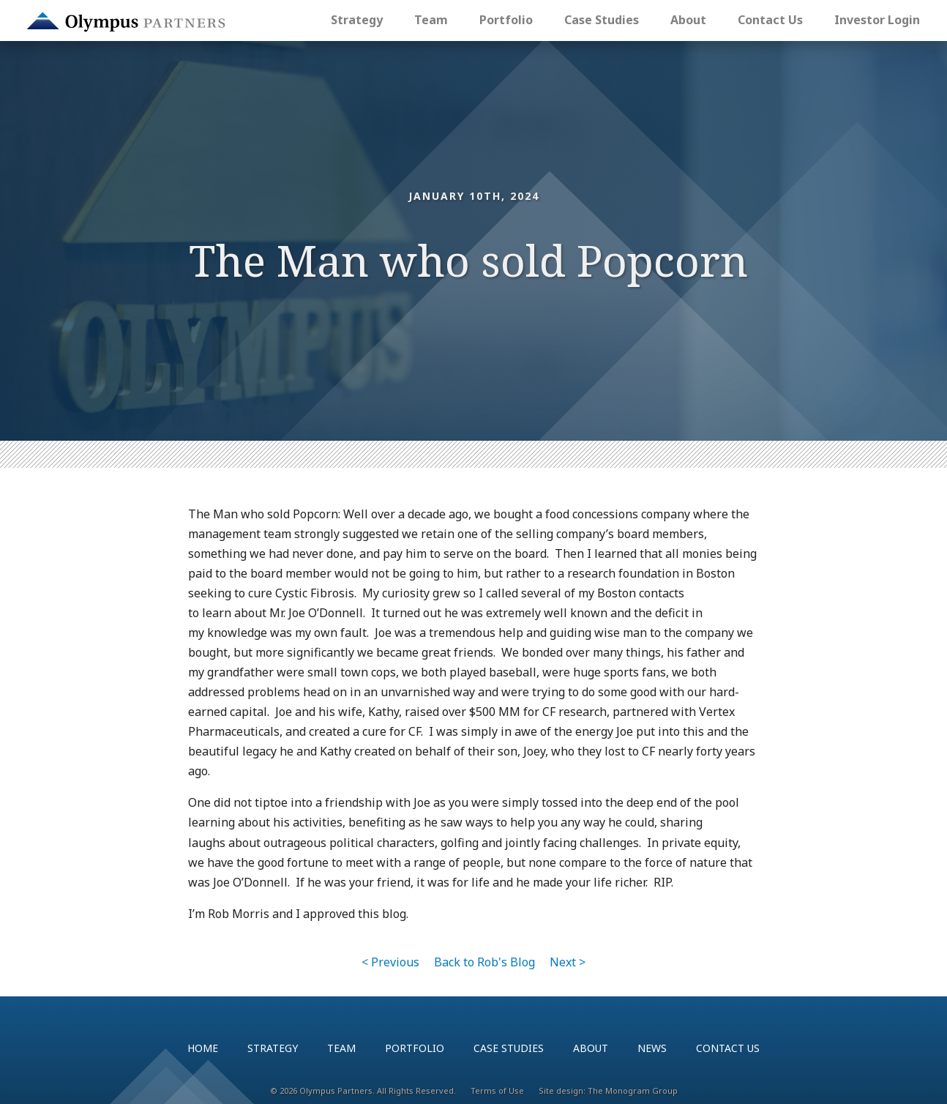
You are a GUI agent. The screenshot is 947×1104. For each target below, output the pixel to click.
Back (484, 962)
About (688, 20)
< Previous (390, 962)
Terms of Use (497, 1090)
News (652, 1048)
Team (431, 20)
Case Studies (601, 20)
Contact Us (770, 20)
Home (202, 1048)
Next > (567, 962)
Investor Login (877, 20)
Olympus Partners (125, 22)
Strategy (357, 20)
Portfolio (506, 20)
